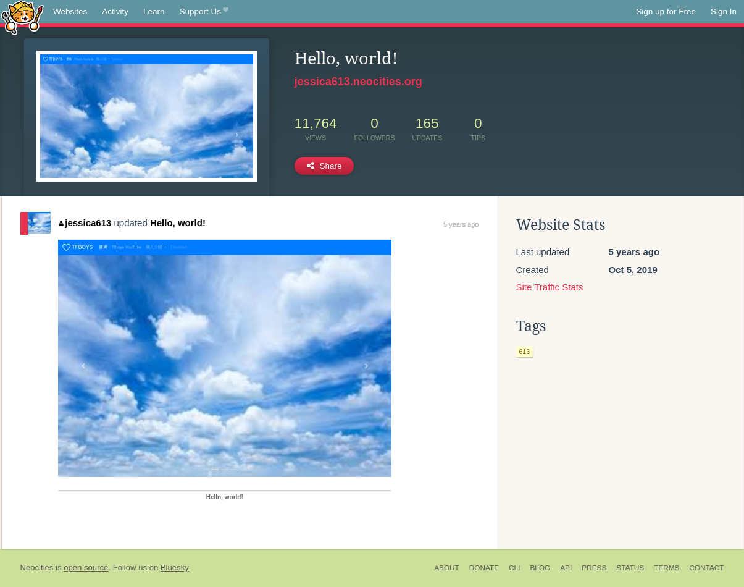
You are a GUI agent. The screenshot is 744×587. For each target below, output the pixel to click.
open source (86, 567)
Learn (154, 11)
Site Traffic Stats (549, 287)
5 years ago (461, 224)
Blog (540, 568)
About (446, 568)
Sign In (724, 11)
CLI (514, 568)
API (566, 568)
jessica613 (85, 222)
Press (594, 568)
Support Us (204, 12)
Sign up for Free (666, 11)
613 (524, 351)
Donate (484, 568)
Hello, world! (178, 222)
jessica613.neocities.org (358, 81)
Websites (70, 11)
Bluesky (175, 567)
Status (630, 568)
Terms (666, 568)
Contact (706, 568)
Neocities (37, 567)
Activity (115, 11)
